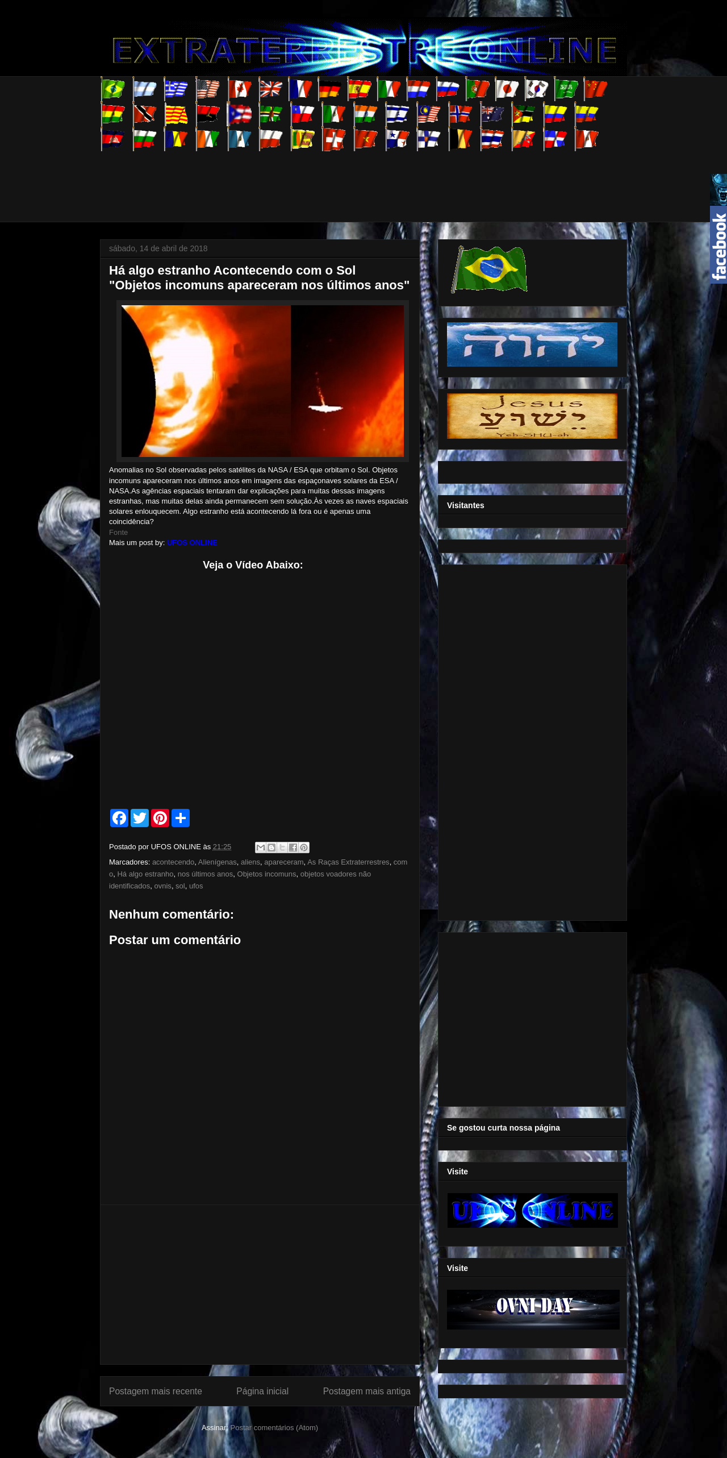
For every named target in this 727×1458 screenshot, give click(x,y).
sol (180, 886)
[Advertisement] (306, 176)
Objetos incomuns (266, 874)
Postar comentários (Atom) (274, 1427)
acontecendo (173, 862)
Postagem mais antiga (367, 1391)
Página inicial (262, 1391)
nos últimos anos (205, 874)
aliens (250, 862)
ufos (196, 886)
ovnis (163, 886)
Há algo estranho (145, 874)
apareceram (283, 862)
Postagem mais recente (155, 1391)
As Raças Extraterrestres (348, 862)
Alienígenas (217, 862)
